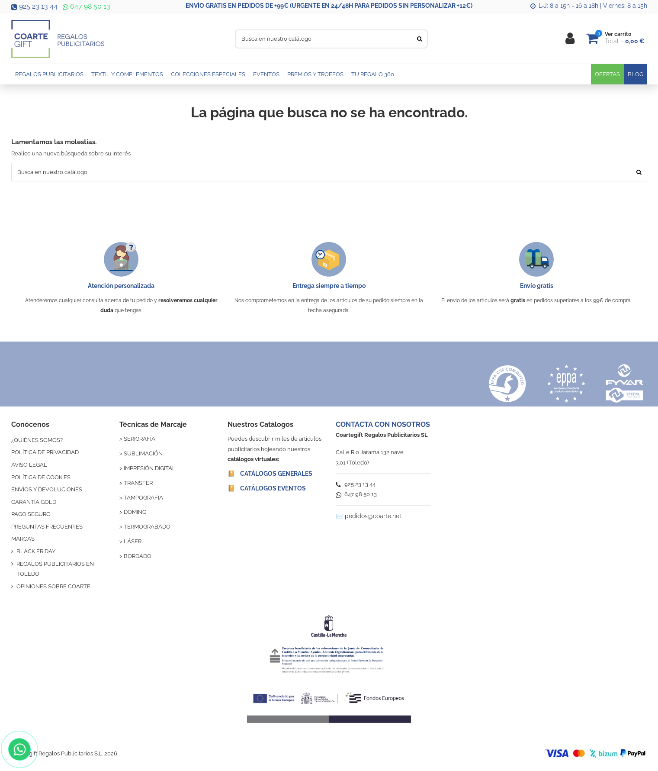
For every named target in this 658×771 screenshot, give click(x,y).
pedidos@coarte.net (373, 516)
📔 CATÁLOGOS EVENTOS (267, 488)
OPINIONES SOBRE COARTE (53, 586)
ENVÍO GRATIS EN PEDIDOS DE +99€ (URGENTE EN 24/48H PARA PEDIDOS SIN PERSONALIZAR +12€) (329, 5)
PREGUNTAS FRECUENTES (47, 526)
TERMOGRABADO (147, 526)
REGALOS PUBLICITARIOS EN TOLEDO (55, 569)
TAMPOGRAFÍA (143, 497)
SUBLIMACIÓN (143, 453)
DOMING (135, 512)
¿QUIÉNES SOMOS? (37, 440)
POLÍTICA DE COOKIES (41, 477)
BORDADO (137, 556)
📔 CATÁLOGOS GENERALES (270, 473)
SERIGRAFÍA (139, 439)
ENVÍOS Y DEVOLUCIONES (46, 489)
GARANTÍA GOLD (33, 502)
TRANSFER (138, 483)
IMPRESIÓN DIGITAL (150, 468)
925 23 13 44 (34, 6)
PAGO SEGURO (31, 514)
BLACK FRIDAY (35, 551)
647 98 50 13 (85, 6)
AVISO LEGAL (29, 464)
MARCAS (23, 539)
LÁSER (132, 541)
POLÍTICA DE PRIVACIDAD (45, 452)
